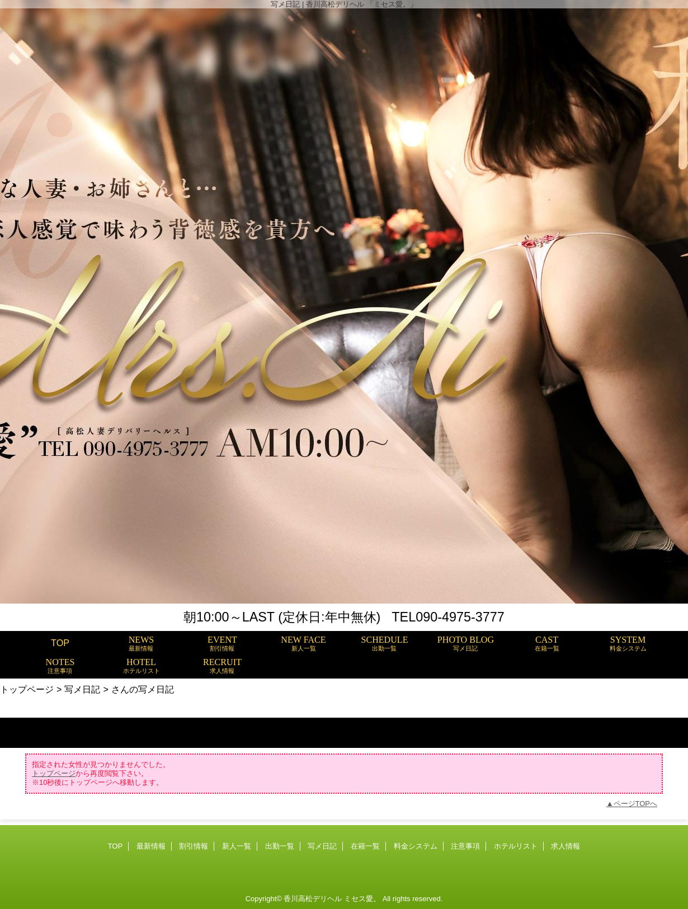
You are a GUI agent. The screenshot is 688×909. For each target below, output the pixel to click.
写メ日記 (82, 689)
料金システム (415, 846)
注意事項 (465, 846)
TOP (60, 643)
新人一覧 (236, 846)
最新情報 (151, 846)
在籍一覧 (365, 846)
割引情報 (193, 846)
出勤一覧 (279, 846)
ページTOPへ (636, 803)
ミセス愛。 (362, 898)
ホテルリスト (516, 846)
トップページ (27, 689)
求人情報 (565, 846)
